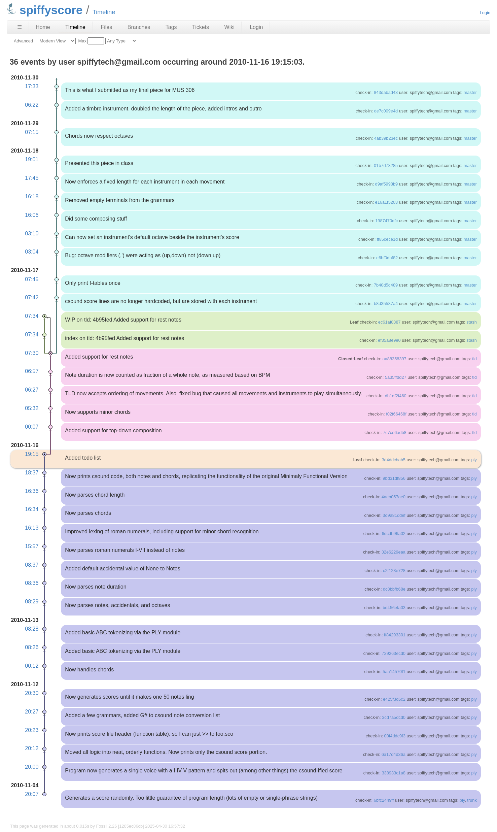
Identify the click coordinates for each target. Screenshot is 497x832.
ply (473, 459)
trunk (471, 800)
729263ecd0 (393, 653)
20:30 (31, 693)
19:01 (31, 159)
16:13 (31, 528)
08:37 (31, 565)
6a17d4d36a (393, 754)
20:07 (31, 794)
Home (43, 27)
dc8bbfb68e (394, 589)
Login (485, 12)
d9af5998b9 (386, 184)
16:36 (31, 491)
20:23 (31, 730)
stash (471, 322)
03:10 (31, 233)
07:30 (31, 353)
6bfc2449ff (384, 800)
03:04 (31, 252)
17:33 (31, 86)
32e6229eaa (393, 552)
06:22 (31, 105)
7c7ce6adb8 (394, 432)
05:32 (31, 408)
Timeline (75, 27)
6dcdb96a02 (393, 533)
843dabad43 (386, 92)
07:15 (31, 132)
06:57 (31, 371)
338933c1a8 (393, 772)
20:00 (31, 767)
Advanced (23, 40)
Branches (139, 27)
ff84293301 (394, 634)
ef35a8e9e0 (389, 340)
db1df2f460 (395, 395)
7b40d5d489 (386, 285)
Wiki (229, 27)
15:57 (31, 546)
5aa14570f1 (394, 671)
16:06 (31, 215)
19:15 (31, 454)
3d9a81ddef (394, 515)
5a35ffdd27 (395, 377)
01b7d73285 (386, 165)
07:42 (31, 297)
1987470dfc (386, 220)
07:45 (31, 279)
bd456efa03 (394, 607)
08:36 (31, 583)
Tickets (200, 27)
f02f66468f (396, 414)
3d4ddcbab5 (393, 459)
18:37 (31, 472)
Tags (171, 27)
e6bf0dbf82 (387, 257)
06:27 (31, 390)
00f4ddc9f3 (394, 735)
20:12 (31, 748)
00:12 (31, 666)
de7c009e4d (386, 110)
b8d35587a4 (386, 303)
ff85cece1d (387, 239)
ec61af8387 (389, 322)
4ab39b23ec (386, 138)
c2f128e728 (394, 570)
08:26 (31, 647)
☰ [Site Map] (19, 27)
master (470, 92)
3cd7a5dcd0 (393, 717)
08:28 (31, 629)
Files (106, 27)
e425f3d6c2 (394, 699)
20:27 (31, 711)
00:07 (31, 427)
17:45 (31, 178)
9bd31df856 (394, 478)
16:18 (31, 196)
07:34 (31, 316)
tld (474, 358)
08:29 (31, 601)
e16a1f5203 (386, 202)
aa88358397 (394, 358)
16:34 (31, 509)
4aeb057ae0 (393, 496)
